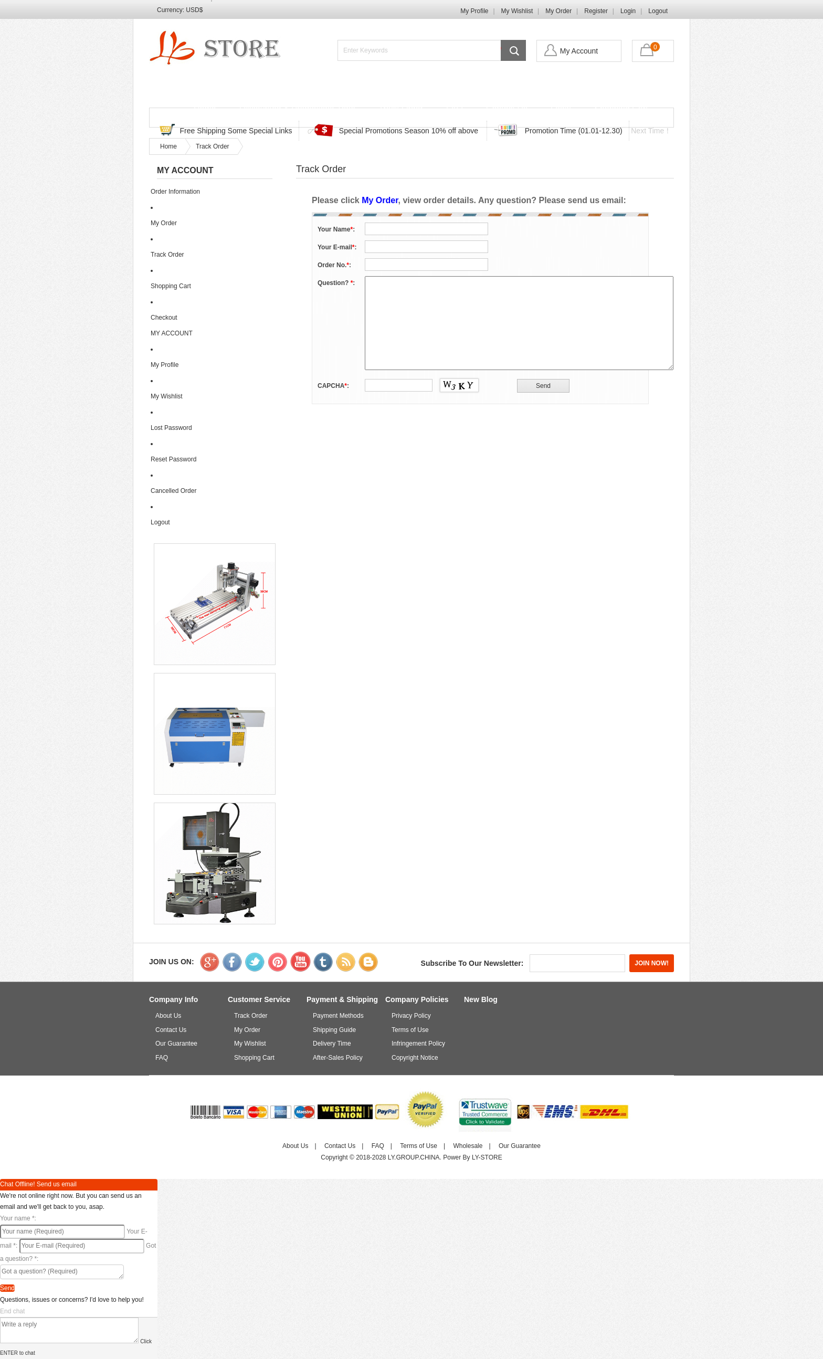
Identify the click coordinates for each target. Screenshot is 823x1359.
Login (628, 11)
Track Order (400, 108)
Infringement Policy (418, 1043)
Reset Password (173, 459)
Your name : (18, 1218)
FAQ (454, 108)
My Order (558, 11)
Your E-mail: (337, 247)
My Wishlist (517, 11)
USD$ (194, 10)
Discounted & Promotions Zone (297, 108)
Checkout (164, 317)
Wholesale (467, 1146)
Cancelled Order (173, 490)
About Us (168, 1015)
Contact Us (506, 108)
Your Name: (336, 229)
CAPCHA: (333, 385)
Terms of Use (410, 1030)
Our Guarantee (176, 1043)
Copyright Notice (415, 1057)
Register (596, 11)
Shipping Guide (334, 1030)
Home (205, 108)
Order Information (175, 191)
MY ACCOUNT (172, 333)
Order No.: (334, 265)
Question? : (336, 283)
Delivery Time (332, 1043)
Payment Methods (338, 1015)
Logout (658, 11)
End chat (12, 1311)
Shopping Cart (621, 108)
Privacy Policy (411, 1015)
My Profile (474, 11)
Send (7, 1288)
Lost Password (171, 427)
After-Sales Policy (338, 1057)
